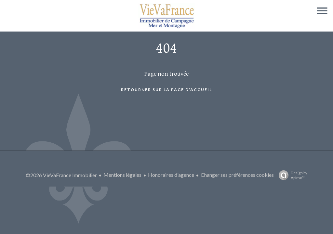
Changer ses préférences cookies (237, 175)
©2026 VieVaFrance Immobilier (61, 175)
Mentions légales (122, 175)
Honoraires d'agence (171, 175)
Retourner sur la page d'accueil (166, 89)
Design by (291, 175)
